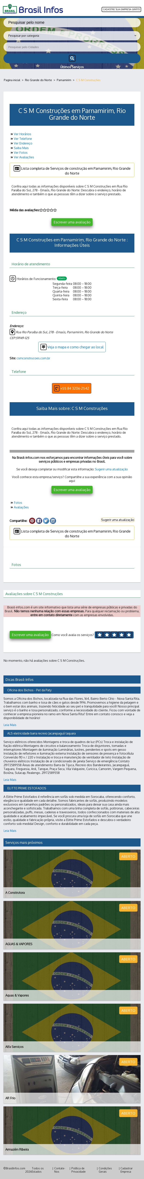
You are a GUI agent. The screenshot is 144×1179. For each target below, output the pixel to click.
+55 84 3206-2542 (71, 388)
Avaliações (19, 507)
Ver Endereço (21, 143)
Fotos (16, 502)
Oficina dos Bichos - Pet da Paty (29, 690)
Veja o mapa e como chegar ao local (72, 347)
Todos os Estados (38, 1169)
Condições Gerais (105, 1169)
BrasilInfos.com (15, 1168)
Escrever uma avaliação (72, 222)
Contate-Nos (59, 1169)
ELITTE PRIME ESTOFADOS (27, 788)
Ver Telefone (21, 138)
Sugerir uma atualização (111, 469)
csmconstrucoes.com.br (33, 358)
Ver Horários (20, 134)
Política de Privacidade (78, 1169)
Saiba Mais (19, 147)
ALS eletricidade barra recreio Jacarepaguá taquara (41, 733)
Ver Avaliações (22, 157)
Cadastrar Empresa (127, 1169)
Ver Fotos (19, 152)
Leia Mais (9, 724)
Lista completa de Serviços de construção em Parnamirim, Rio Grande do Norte (72, 170)
